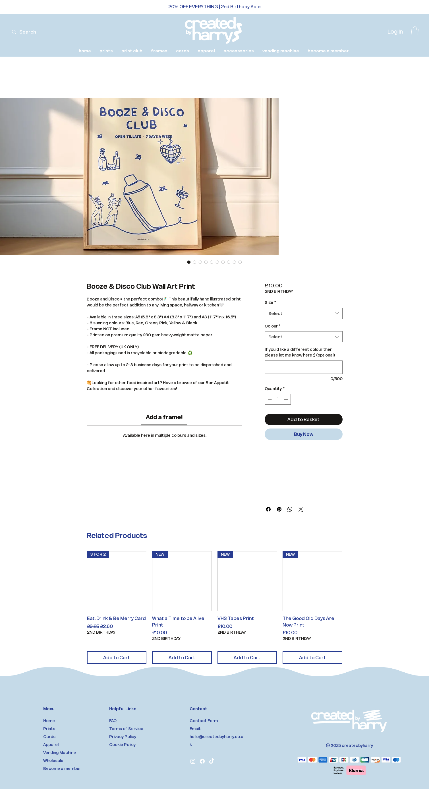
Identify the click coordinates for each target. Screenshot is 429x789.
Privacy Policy (122, 736)
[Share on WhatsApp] (290, 509)
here (145, 435)
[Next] (399, 7)
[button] (106, 50)
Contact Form (204, 720)
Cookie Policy (122, 744)
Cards (49, 736)
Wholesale (53, 760)
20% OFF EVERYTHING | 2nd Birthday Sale (214, 6)
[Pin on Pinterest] (279, 509)
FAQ (113, 720)
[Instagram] (193, 761)
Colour (273, 326)
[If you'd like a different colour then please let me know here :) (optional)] (303, 367)
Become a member (62, 768)
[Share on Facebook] (268, 509)
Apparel (51, 744)
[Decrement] (269, 399)
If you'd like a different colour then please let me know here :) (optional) (300, 352)
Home (49, 720)
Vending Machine (59, 752)
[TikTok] (211, 761)
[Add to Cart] (117, 657)
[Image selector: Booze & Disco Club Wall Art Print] (189, 262)
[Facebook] (202, 761)
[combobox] (303, 313)
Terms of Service (126, 728)
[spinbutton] (278, 399)
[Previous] (29, 7)
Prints (49, 728)
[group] (214, 607)
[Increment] (286, 399)
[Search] (35, 32)
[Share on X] (300, 509)
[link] (414, 30)
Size (270, 302)
